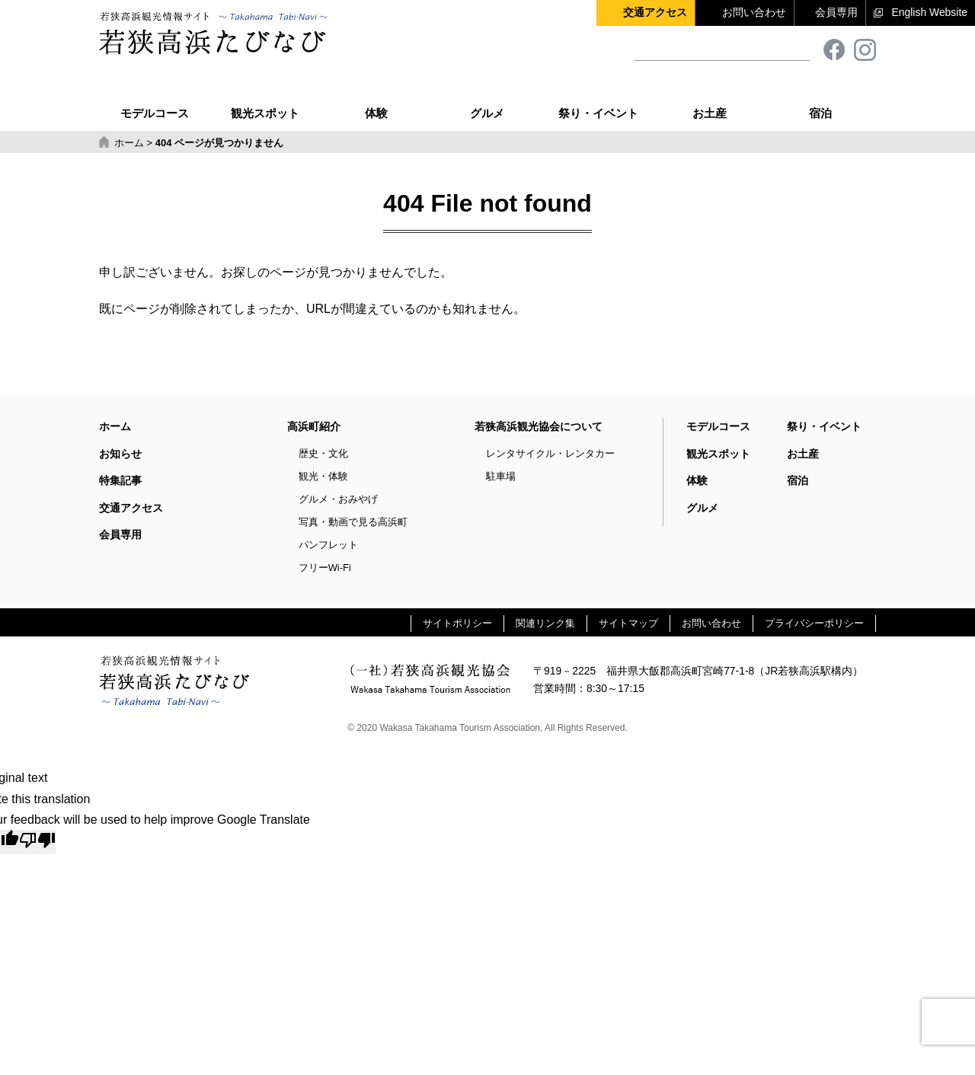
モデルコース (154, 97)
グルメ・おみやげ (338, 499)
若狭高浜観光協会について (539, 426)
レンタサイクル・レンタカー (550, 453)
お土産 (709, 97)
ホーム (115, 426)
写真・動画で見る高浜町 (353, 522)
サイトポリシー (457, 623)
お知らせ (120, 454)
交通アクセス (655, 12)
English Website (929, 12)
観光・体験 (323, 476)
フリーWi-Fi (325, 567)
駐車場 (501, 476)
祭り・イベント (598, 97)
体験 (376, 97)
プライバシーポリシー (814, 623)
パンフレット (328, 544)
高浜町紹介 (313, 426)
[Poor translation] (37, 842)
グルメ (487, 97)
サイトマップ (628, 623)
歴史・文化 (323, 453)
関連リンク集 (545, 623)
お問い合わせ (754, 12)
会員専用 (836, 12)
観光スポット (265, 97)
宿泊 (820, 97)
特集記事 (120, 480)
